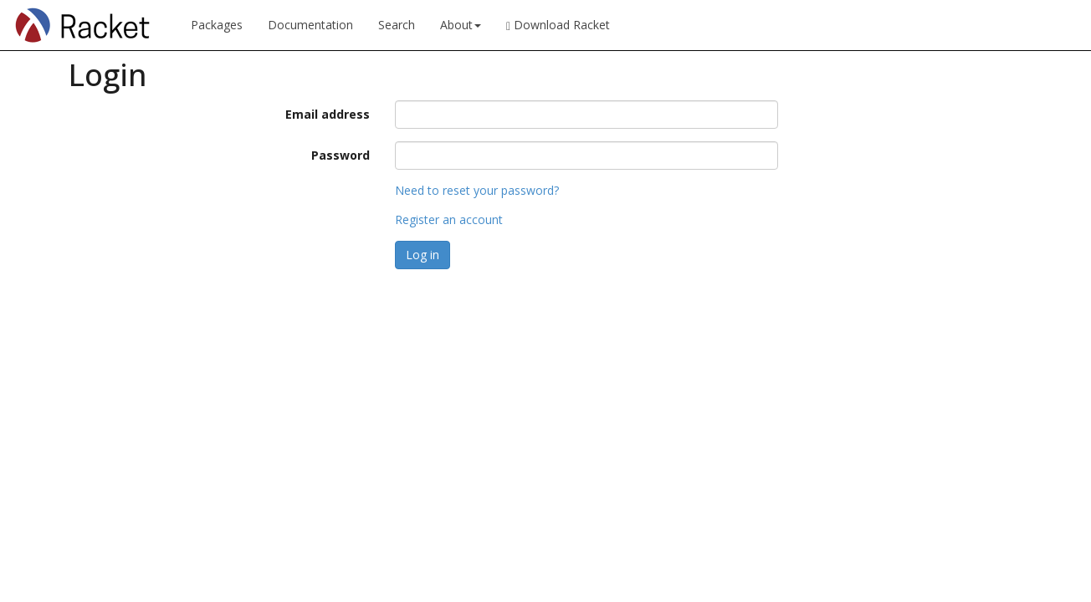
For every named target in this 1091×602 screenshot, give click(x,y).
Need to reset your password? (477, 190)
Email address (327, 114)
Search (396, 25)
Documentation (310, 25)
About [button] (460, 25)
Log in (422, 255)
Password (340, 155)
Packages (217, 25)
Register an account (449, 219)
